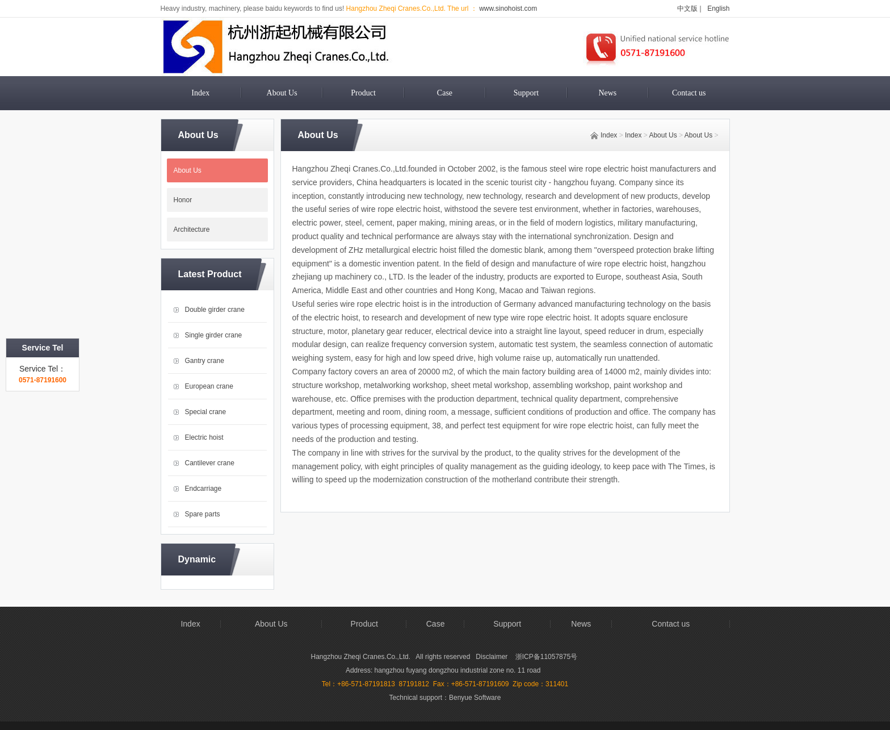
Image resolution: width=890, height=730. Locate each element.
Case (444, 93)
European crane (209, 386)
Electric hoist (204, 437)
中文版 (687, 8)
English (718, 8)
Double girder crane (215, 310)
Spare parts (202, 514)
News (607, 93)
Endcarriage (203, 489)
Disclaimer (492, 657)
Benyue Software (475, 698)
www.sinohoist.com (507, 8)
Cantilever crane (209, 463)
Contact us (689, 93)
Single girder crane (213, 335)
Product (363, 93)
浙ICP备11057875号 (546, 657)
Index (200, 93)
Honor (183, 200)
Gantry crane (204, 361)
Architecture (192, 229)
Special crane (205, 412)
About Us (282, 93)
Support (526, 93)
